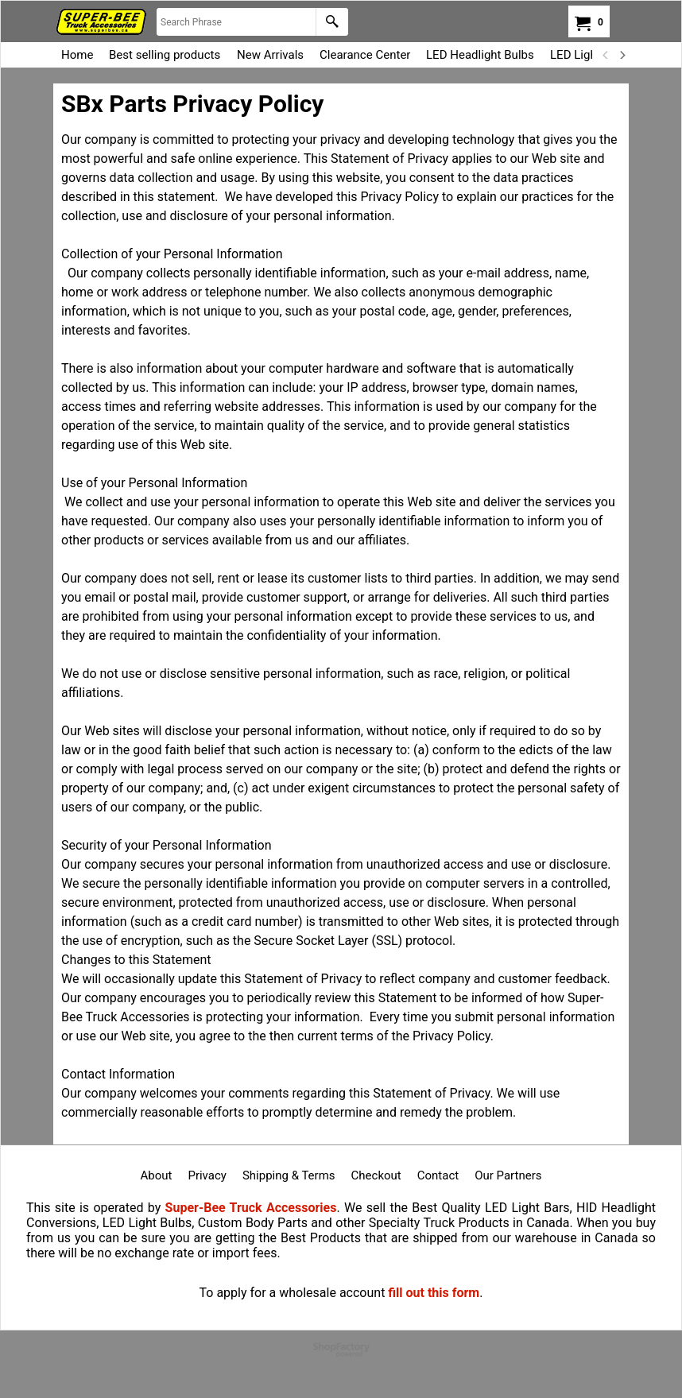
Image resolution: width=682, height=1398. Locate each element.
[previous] (606, 55)
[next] (621, 55)
